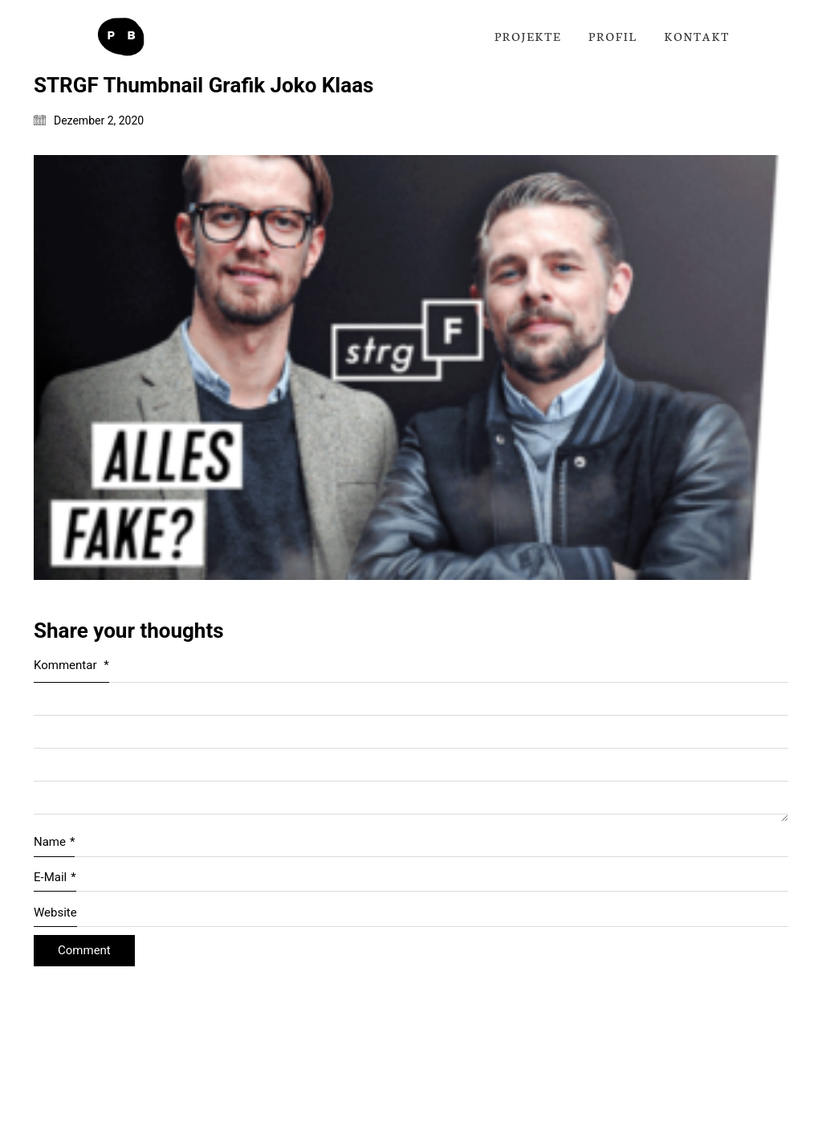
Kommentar (71, 665)
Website (55, 912)
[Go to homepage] (120, 37)
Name (54, 843)
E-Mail (55, 878)
